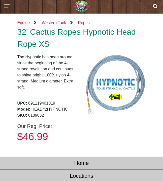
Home (81, 163)
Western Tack (54, 23)
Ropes (84, 23)
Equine (23, 23)
